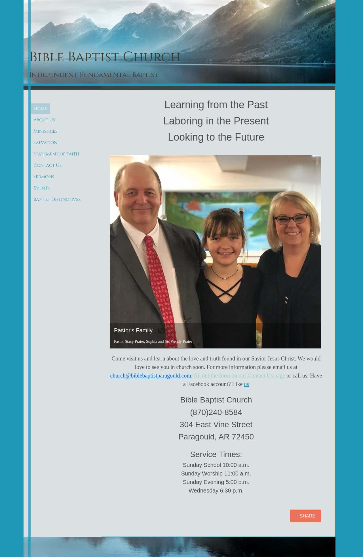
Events (41, 188)
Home (40, 108)
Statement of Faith (56, 154)
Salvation (45, 142)
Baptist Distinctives (57, 199)
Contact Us (47, 165)
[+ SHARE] (305, 516)
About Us (44, 120)
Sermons (43, 177)
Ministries (45, 131)
